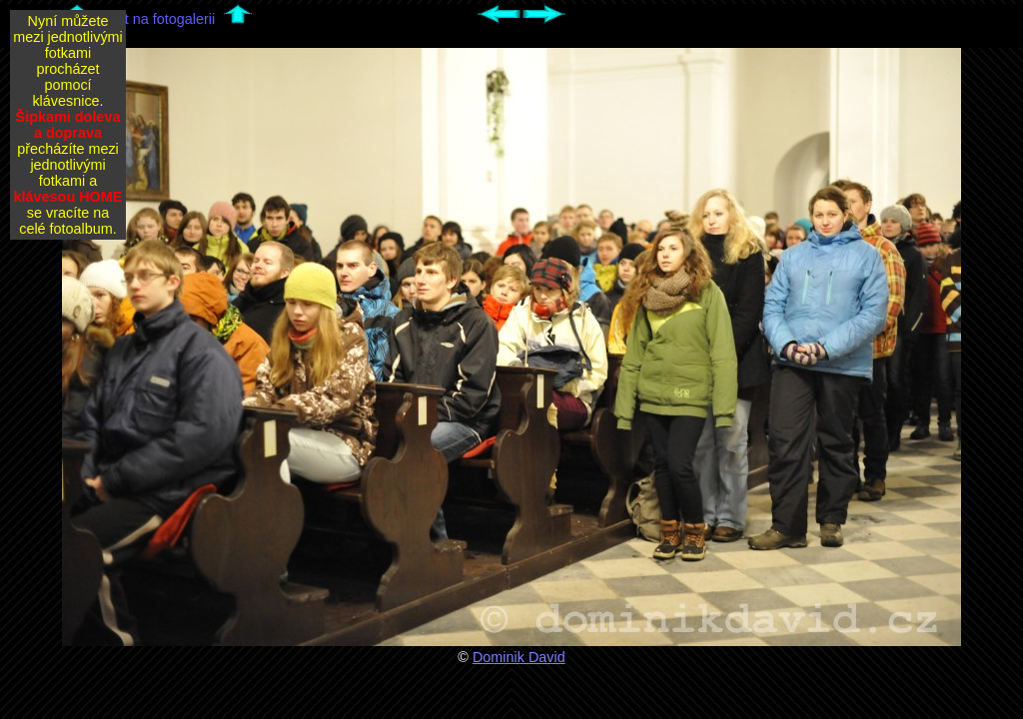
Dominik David (519, 657)
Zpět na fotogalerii (157, 19)
